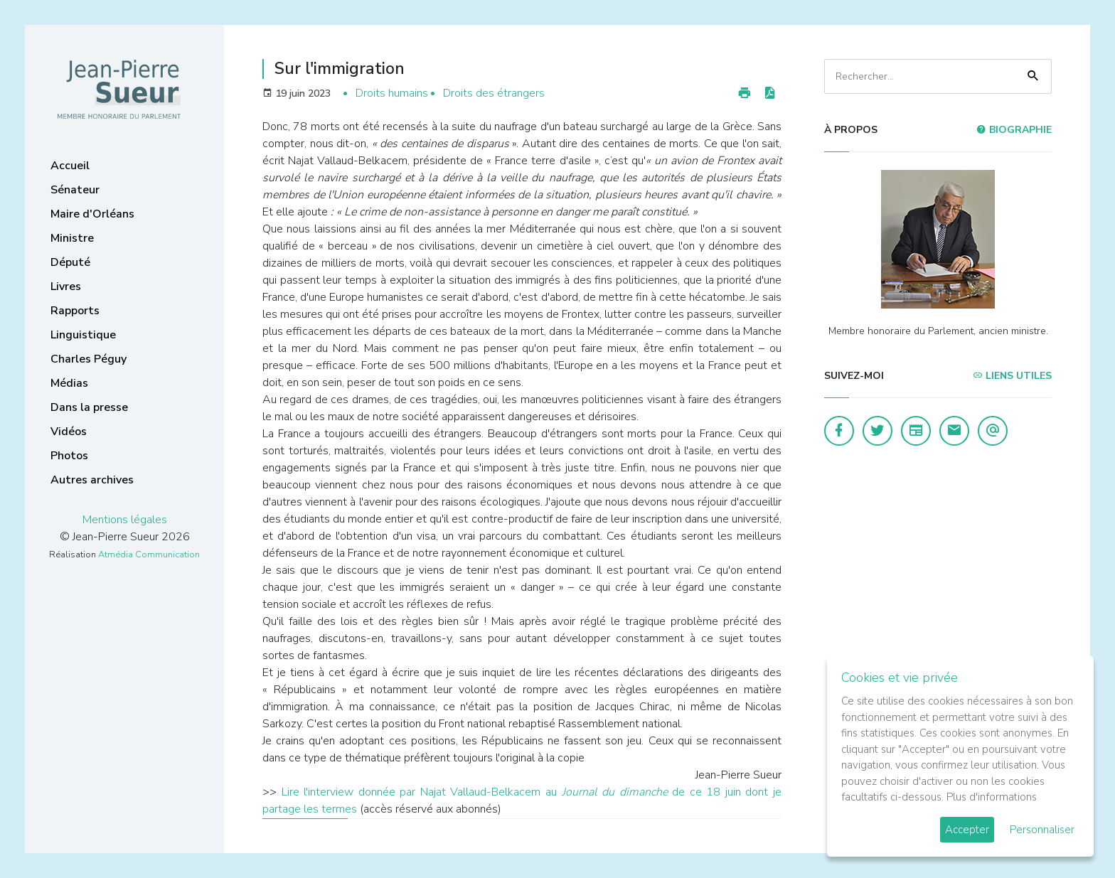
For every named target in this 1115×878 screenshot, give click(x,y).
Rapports (75, 310)
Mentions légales (124, 520)
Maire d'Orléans (92, 214)
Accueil (70, 165)
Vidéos (68, 431)
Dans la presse (89, 407)
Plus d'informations (991, 797)
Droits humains (392, 93)
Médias (69, 383)
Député (70, 262)
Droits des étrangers (494, 93)
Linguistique (83, 335)
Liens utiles (1012, 375)
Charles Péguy (88, 359)
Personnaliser (1042, 830)
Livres (65, 286)
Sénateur (75, 190)
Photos (69, 456)
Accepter (967, 830)
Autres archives (92, 480)
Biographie (1014, 129)
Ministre (72, 238)
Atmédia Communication (149, 554)
